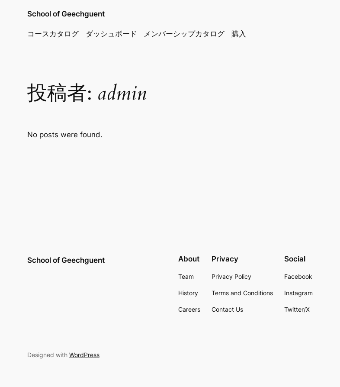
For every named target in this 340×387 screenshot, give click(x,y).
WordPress (84, 354)
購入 (238, 33)
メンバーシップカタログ (184, 33)
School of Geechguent (66, 14)
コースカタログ (53, 33)
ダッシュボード (111, 33)
